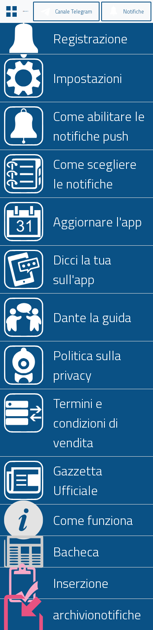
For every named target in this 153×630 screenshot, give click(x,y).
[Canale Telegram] (66, 11)
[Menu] (11, 11)
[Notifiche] (126, 11)
